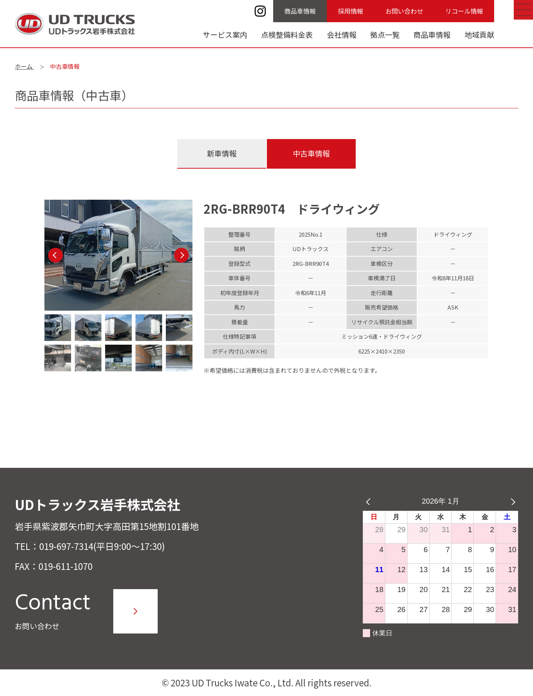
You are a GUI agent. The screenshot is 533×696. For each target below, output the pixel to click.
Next (181, 255)
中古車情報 (311, 153)
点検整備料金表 (287, 34)
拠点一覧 (385, 34)
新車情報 (222, 153)
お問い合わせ (404, 11)
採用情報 (350, 11)
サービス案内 (225, 34)
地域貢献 (479, 34)
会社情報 (341, 34)
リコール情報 (464, 11)
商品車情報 (300, 11)
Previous (55, 255)
